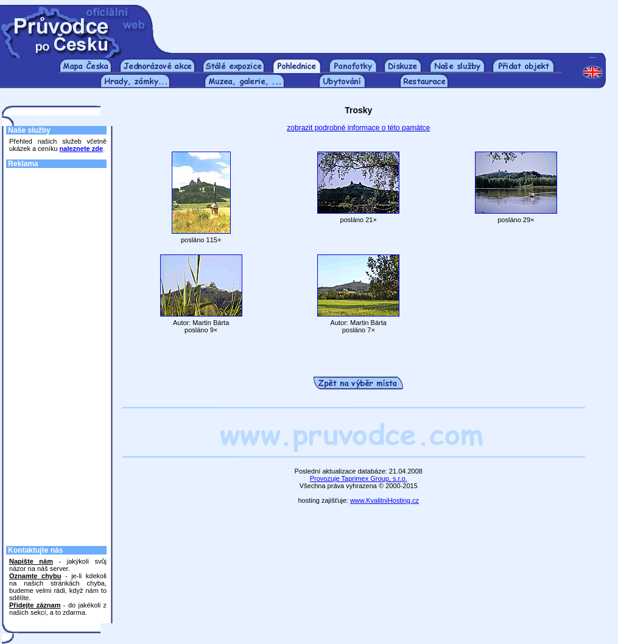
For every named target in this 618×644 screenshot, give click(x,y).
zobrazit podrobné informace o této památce (358, 128)
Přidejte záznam (34, 605)
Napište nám (31, 561)
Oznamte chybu (35, 575)
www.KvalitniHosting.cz (384, 500)
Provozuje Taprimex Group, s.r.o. (358, 478)
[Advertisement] (387, 23)
